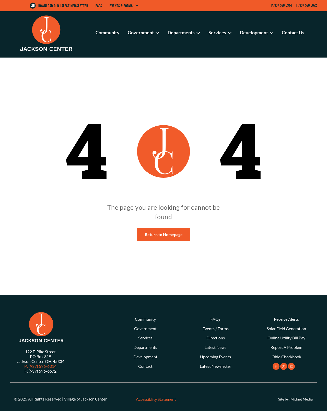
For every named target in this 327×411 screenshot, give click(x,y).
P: (272, 5)
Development (145, 356)
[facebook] (276, 367)
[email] (291, 367)
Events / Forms (216, 328)
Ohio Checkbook (286, 356)
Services (145, 337)
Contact (145, 366)
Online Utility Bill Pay (286, 337)
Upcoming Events (215, 356)
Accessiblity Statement (156, 399)
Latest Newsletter (215, 366)
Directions (215, 337)
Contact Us (293, 32)
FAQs (215, 319)
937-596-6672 (308, 5)
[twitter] (283, 367)
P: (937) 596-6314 (40, 366)
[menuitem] (63, 6)
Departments (145, 347)
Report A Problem (286, 347)
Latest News (215, 347)
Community (108, 32)
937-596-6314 (283, 5)
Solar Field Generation (286, 328)
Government (145, 328)
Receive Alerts (286, 319)
